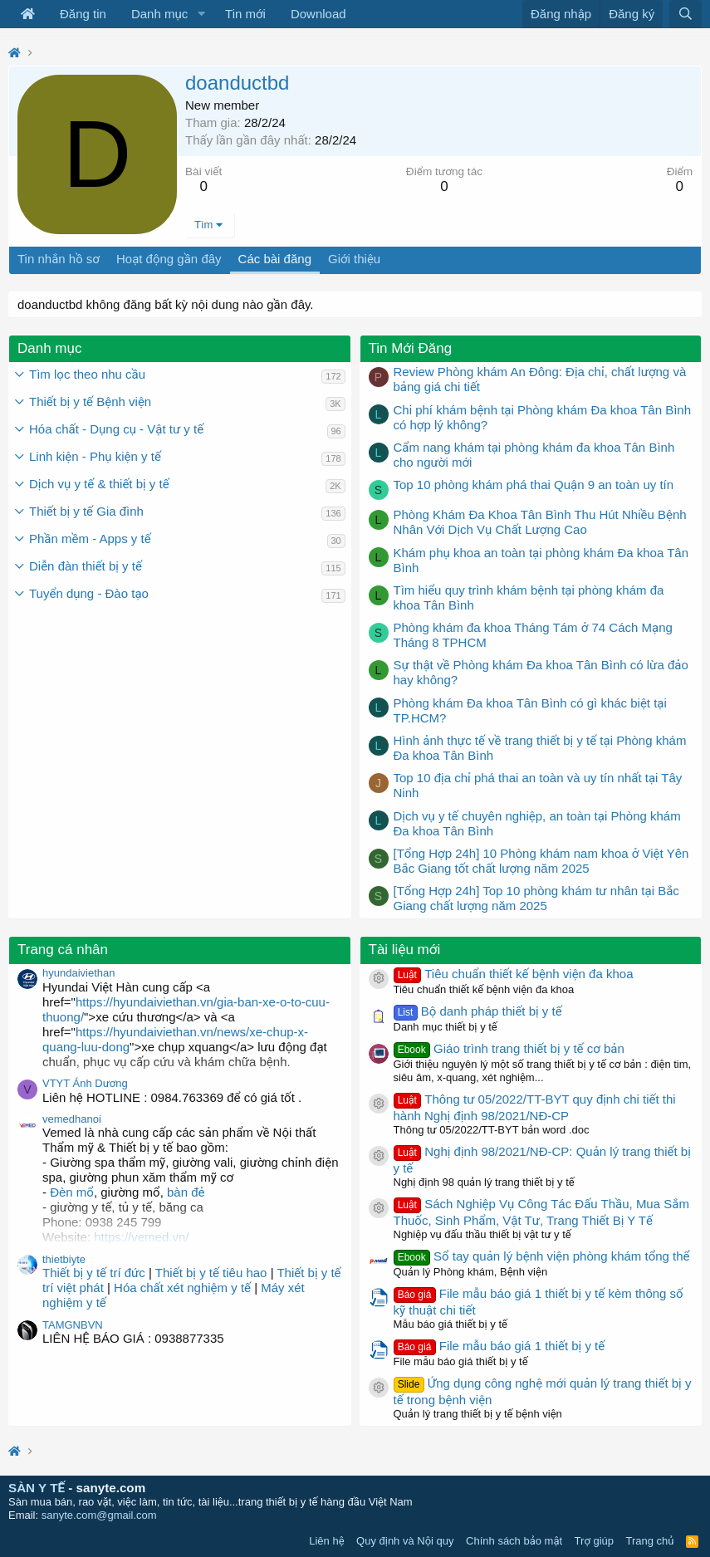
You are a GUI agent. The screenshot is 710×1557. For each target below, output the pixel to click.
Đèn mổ (70, 1192)
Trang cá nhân (62, 949)
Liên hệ (326, 1541)
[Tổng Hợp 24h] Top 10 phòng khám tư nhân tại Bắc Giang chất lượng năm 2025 (536, 898)
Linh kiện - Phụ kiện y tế (95, 456)
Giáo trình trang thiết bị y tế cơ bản (509, 1048)
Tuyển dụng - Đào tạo (89, 593)
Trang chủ (650, 1541)
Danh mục (159, 14)
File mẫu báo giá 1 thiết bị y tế (499, 1346)
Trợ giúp (594, 1541)
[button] (201, 14)
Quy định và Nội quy (405, 1541)
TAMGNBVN (72, 1325)
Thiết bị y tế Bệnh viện (90, 401)
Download (318, 14)
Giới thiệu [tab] (354, 259)
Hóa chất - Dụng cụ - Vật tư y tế (116, 429)
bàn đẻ (186, 1192)
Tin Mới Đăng (411, 348)
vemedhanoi (71, 1119)
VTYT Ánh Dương (85, 1083)
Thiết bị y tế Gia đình (86, 511)
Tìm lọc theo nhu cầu (87, 374)
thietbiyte (64, 1259)
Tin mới (245, 14)
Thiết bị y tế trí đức (93, 1273)
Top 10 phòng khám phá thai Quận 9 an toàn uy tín (534, 484)
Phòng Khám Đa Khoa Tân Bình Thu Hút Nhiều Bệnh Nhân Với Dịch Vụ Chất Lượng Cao (540, 521)
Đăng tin (83, 14)
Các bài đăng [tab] (274, 259)
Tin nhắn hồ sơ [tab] (58, 259)
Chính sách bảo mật (514, 1541)
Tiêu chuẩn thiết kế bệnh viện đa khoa (514, 974)
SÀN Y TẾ (36, 1488)
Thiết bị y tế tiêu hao (211, 1273)
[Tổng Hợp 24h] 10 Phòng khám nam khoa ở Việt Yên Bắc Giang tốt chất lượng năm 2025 (541, 860)
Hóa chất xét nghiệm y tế (182, 1287)
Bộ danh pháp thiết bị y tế (478, 1011)
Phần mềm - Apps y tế (90, 538)
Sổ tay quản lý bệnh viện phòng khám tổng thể (542, 1256)
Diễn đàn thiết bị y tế (85, 566)
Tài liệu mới (405, 949)
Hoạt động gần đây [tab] (169, 259)
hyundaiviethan (78, 973)
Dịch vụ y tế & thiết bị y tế (99, 484)
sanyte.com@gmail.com (99, 1515)
